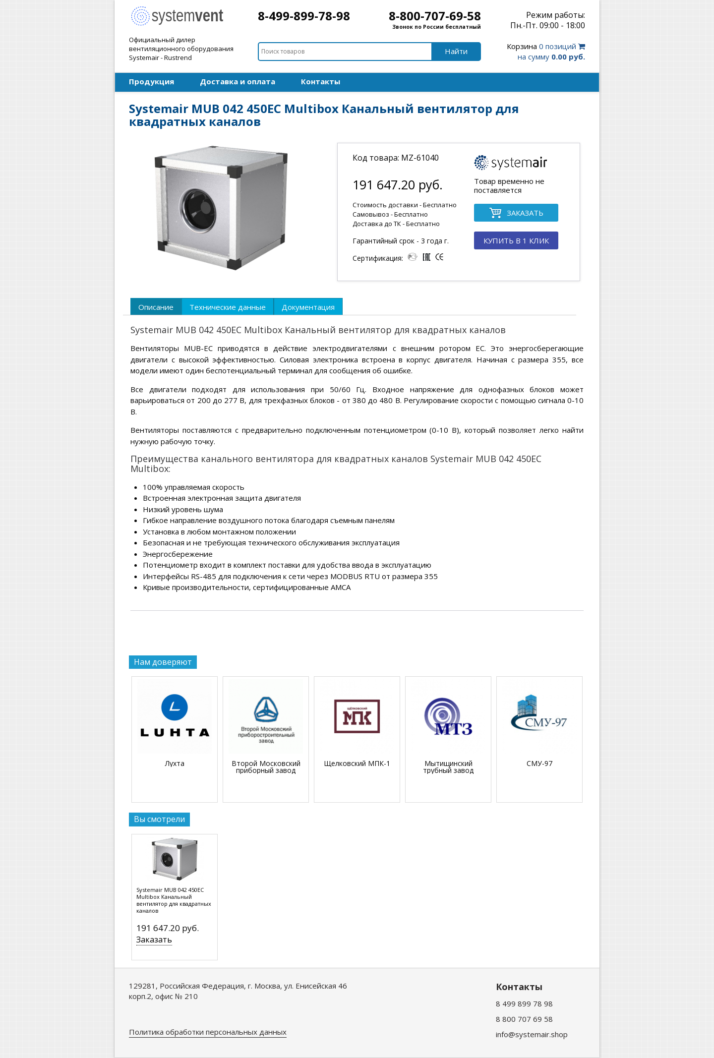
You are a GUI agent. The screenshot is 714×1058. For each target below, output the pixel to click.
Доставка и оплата (237, 81)
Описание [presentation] (156, 307)
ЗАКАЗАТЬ (516, 213)
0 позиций (546, 51)
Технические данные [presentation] (227, 307)
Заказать (154, 939)
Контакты (320, 81)
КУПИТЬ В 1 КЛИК (516, 240)
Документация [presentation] (308, 307)
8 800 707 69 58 (524, 1019)
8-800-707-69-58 (435, 15)
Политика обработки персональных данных (208, 1032)
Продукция (151, 81)
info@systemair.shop (532, 1034)
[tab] (155, 306)
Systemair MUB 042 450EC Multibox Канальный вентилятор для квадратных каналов (173, 900)
